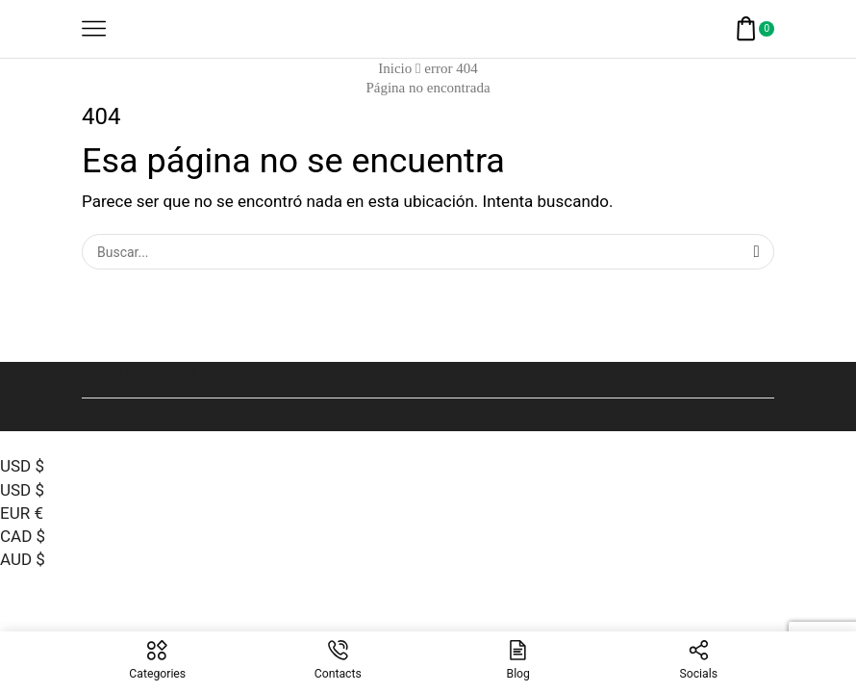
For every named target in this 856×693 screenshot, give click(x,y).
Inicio (395, 68)
